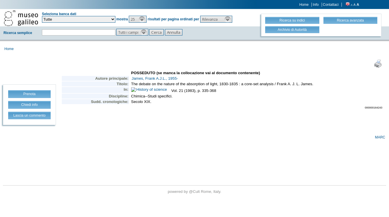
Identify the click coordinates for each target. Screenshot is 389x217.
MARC (380, 137)
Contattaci (331, 5)
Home (304, 5)
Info (316, 5)
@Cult (195, 191)
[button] (138, 19)
